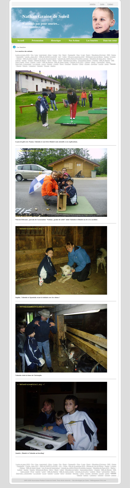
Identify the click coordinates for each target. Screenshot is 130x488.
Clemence (32, 66)
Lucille (101, 64)
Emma (114, 55)
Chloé (60, 60)
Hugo (49, 60)
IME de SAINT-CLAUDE (48, 57)
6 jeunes (112, 57)
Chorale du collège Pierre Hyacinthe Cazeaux (73, 58)
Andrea (52, 66)
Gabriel (17, 60)
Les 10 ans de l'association (47, 58)
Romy (64, 55)
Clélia (64, 57)
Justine (24, 60)
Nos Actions (74, 40)
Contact (110, 4)
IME (108, 55)
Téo (32, 55)
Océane (87, 64)
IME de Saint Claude (30, 58)
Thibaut (19, 58)
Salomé (49, 64)
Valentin (40, 66)
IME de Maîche (104, 60)
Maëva (109, 58)
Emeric (25, 66)
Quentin (95, 60)
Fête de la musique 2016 (76, 57)
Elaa (78, 55)
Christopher (101, 62)
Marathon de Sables (70, 60)
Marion (18, 66)
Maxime (75, 64)
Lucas (44, 64)
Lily (59, 57)
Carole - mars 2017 (31, 57)
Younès (30, 60)
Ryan (27, 62)
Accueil (20, 40)
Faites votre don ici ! (32, 26)
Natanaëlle (20, 57)
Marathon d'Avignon (99, 55)
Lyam (83, 55)
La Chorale (36, 64)
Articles (92, 4)
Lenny (39, 62)
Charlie (32, 62)
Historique (56, 40)
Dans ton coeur (110, 40)
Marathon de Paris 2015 (98, 58)
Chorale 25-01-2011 (77, 62)
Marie (55, 60)
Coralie (55, 64)
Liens (102, 4)
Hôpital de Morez (40, 60)
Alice (49, 55)
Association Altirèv (84, 60)
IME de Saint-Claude (61, 62)
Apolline (68, 64)
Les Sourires (92, 40)
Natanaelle (71, 55)
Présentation (37, 40)
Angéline (94, 64)
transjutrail (43, 55)
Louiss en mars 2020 (22, 55)
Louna (55, 55)
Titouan (46, 66)
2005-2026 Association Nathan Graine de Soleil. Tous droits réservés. (47, 480)
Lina (36, 55)
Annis (106, 64)
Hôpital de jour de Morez (94, 57)
